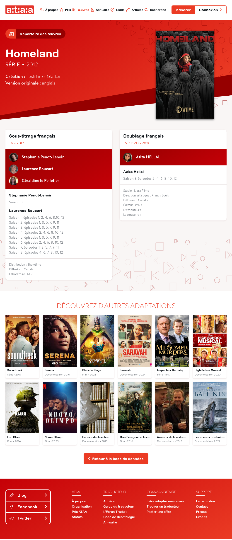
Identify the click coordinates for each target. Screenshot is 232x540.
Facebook (29, 507)
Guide (116, 10)
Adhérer (182, 10)
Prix (64, 10)
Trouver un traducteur (163, 507)
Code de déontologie (119, 518)
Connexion (210, 10)
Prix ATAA (79, 513)
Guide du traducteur (118, 507)
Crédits (201, 518)
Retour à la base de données (116, 460)
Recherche (154, 10)
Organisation (82, 507)
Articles (133, 10)
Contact (202, 507)
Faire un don (205, 502)
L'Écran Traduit (115, 513)
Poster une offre (159, 513)
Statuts (77, 518)
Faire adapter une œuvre (165, 502)
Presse (201, 513)
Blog (29, 496)
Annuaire (98, 10)
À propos (47, 10)
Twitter (29, 519)
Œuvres (79, 10)
